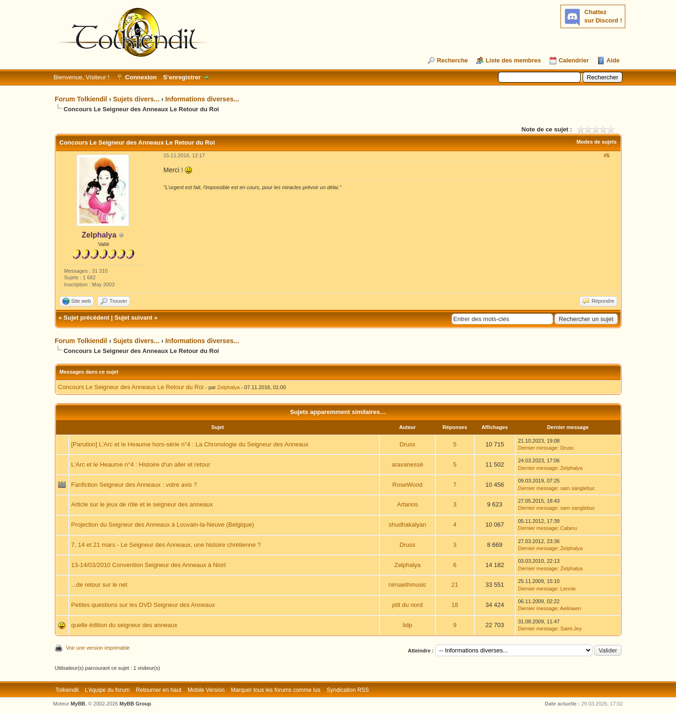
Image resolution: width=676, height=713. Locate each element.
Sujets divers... (136, 99)
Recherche (452, 60)
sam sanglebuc (577, 488)
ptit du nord (407, 604)
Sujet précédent (86, 317)
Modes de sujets (596, 142)
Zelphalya (228, 387)
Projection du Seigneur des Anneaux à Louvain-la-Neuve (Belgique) (162, 524)
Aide (613, 60)
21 (455, 584)
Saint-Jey (571, 628)
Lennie (568, 588)
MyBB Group (135, 703)
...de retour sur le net (99, 584)
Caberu (568, 528)
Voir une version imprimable (98, 648)
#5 (606, 155)
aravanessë (407, 464)
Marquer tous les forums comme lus (276, 690)
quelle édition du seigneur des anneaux (124, 625)
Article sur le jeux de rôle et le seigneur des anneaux (142, 504)
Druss (407, 444)
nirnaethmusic (407, 584)
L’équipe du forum (107, 690)
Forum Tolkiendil (81, 99)
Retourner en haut (159, 690)
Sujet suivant (134, 317)
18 (455, 604)
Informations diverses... (202, 99)
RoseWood (407, 484)
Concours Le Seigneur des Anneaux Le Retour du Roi (131, 387)
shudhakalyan (407, 524)
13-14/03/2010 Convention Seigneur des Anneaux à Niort (148, 564)
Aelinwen (570, 608)
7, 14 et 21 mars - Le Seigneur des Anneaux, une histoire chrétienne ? (166, 544)
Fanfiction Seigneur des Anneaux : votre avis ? (134, 484)
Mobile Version (206, 690)
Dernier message (537, 448)
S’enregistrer (181, 77)
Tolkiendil (66, 690)
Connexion (141, 77)
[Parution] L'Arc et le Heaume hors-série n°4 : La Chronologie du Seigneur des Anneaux (190, 444)
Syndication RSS (348, 690)
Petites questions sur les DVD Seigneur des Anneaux (143, 604)
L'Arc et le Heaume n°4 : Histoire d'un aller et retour (140, 464)
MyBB (77, 703)
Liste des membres (513, 60)
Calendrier (574, 60)
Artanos (407, 504)
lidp (407, 625)
